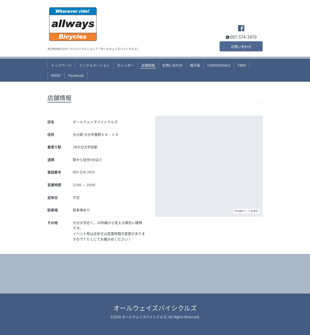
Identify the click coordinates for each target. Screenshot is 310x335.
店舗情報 (148, 65)
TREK (241, 65)
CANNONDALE (218, 65)
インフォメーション (94, 65)
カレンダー (125, 65)
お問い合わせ (241, 46)
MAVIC (56, 75)
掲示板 (195, 65)
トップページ (61, 65)
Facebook (76, 75)
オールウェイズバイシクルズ (155, 308)
